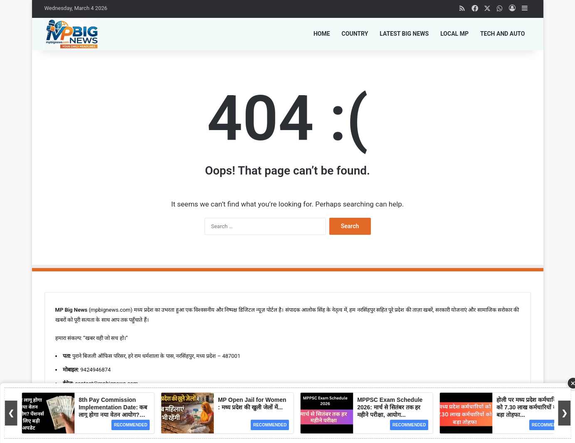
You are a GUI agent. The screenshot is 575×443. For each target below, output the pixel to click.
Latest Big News (404, 33)
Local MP (454, 33)
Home (321, 33)
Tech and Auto (502, 33)
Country (355, 33)
